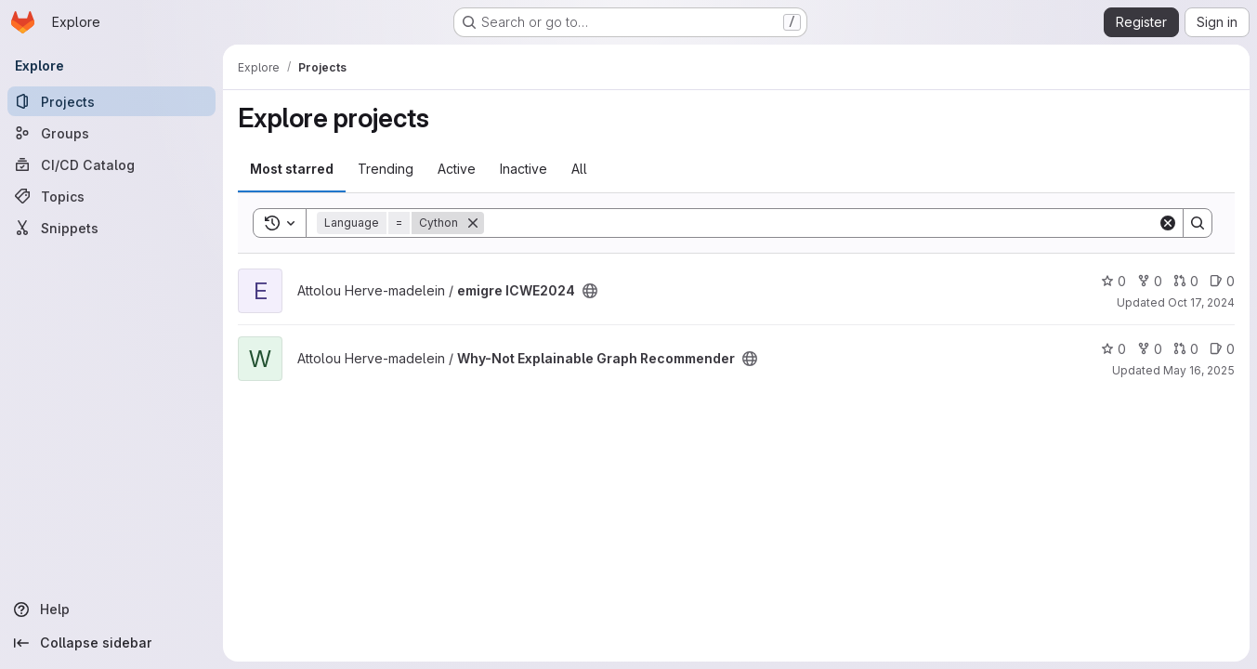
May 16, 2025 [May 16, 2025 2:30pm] (1199, 370)
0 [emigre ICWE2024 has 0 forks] (1149, 281)
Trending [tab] (385, 169)
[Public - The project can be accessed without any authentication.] (590, 290)
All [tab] (579, 169)
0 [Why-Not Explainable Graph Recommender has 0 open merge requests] (1185, 349)
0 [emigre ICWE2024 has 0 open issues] (1222, 281)
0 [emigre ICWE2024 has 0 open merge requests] (1185, 281)
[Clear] (1168, 223)
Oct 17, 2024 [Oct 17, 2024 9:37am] (1201, 302)
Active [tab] (457, 169)
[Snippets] (111, 228)
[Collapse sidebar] (111, 643)
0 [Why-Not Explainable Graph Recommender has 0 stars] (1113, 349)
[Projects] (111, 101)
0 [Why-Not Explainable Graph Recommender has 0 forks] (1149, 349)
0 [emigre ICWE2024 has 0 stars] (1113, 281)
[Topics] (111, 196)
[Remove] (473, 223)
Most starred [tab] (292, 169)
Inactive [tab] (523, 169)
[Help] (111, 609)
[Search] (821, 223)
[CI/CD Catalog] (111, 164)
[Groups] (111, 133)
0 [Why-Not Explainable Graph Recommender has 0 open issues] (1222, 349)
